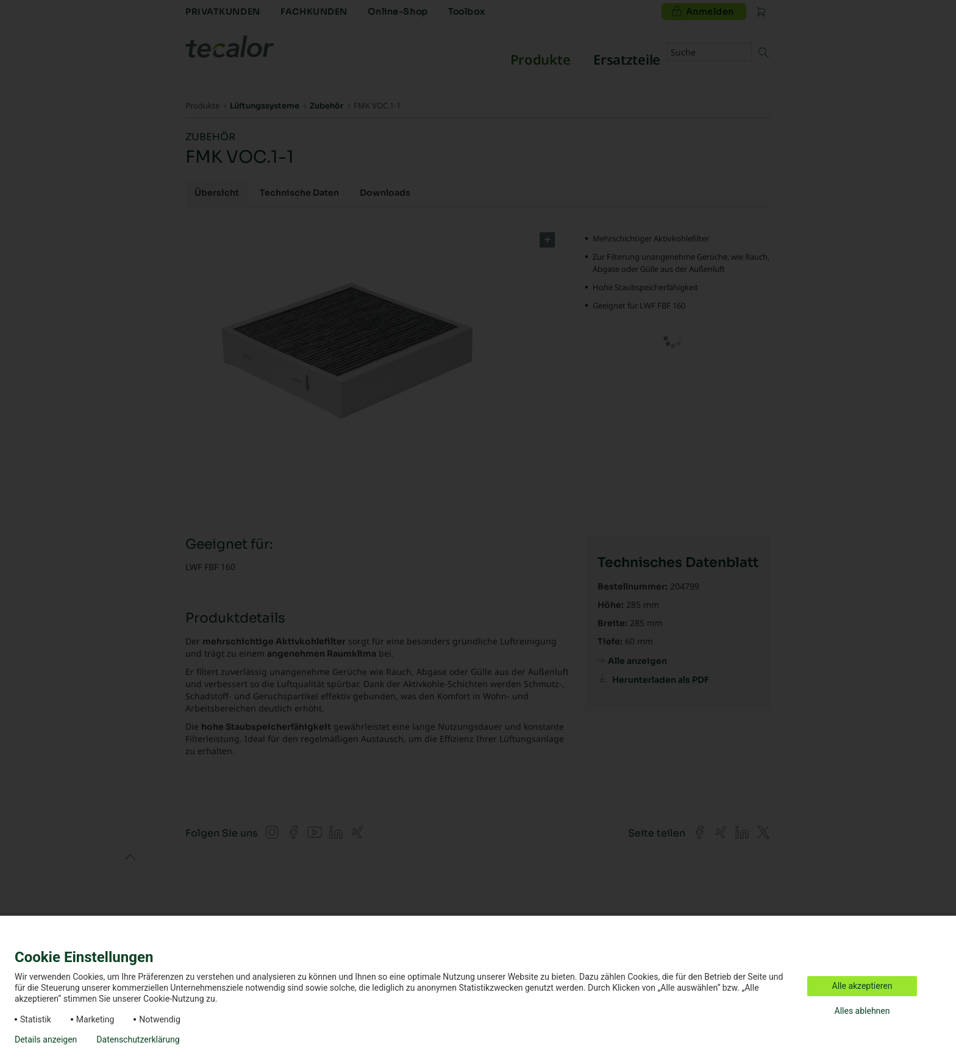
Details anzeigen (46, 1039)
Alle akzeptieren (862, 986)
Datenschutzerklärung (137, 1039)
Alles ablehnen (862, 1011)
